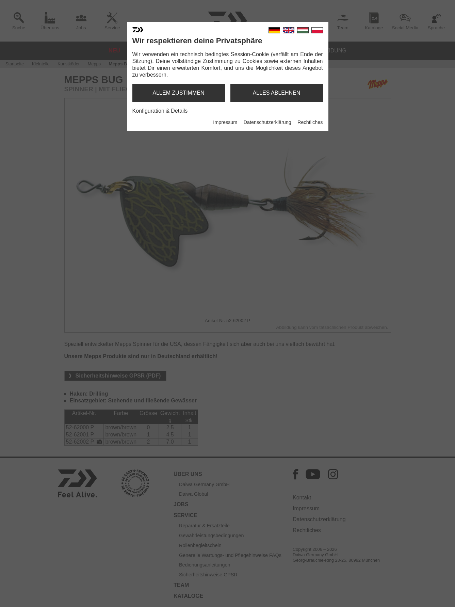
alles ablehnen (276, 93)
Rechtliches (310, 122)
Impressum (225, 122)
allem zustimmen (178, 93)
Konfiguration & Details (160, 111)
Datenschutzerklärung (267, 122)
